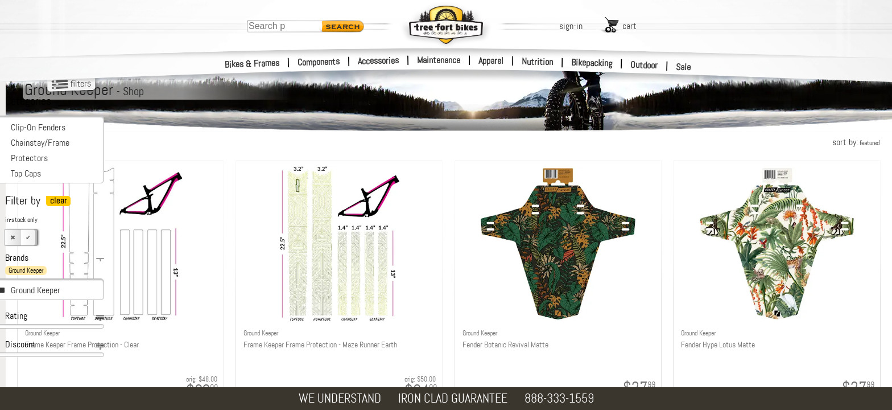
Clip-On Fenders (38, 127)
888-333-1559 (559, 398)
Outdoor (644, 65)
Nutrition (537, 61)
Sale (683, 67)
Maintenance (438, 60)
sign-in (571, 26)
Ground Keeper (35, 290)
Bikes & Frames (252, 64)
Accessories (378, 60)
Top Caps (26, 173)
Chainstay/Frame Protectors (40, 150)
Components (319, 61)
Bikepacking (592, 62)
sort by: (855, 142)
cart (629, 26)
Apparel (490, 61)
